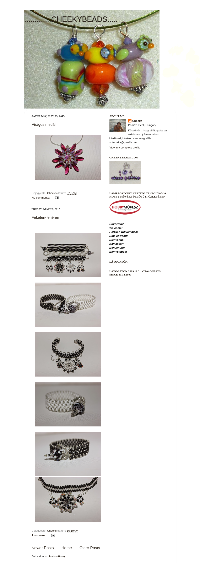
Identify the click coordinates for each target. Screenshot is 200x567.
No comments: (41, 197)
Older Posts (90, 548)
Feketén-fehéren (45, 217)
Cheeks (137, 120)
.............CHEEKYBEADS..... (71, 19)
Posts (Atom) (57, 556)
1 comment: (39, 535)
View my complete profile (125, 147)
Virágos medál (44, 124)
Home (66, 548)
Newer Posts (43, 548)
